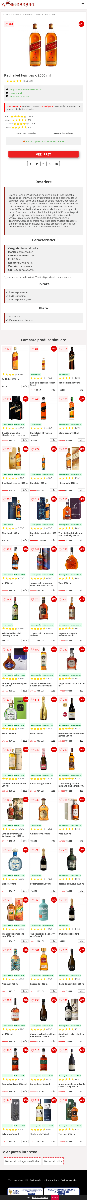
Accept (55, 1197)
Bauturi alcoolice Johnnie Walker (40, 14)
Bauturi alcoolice (13, 14)
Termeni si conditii (18, 1180)
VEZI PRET (43, 154)
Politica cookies (69, 1180)
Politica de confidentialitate (44, 1180)
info (25, 386)
